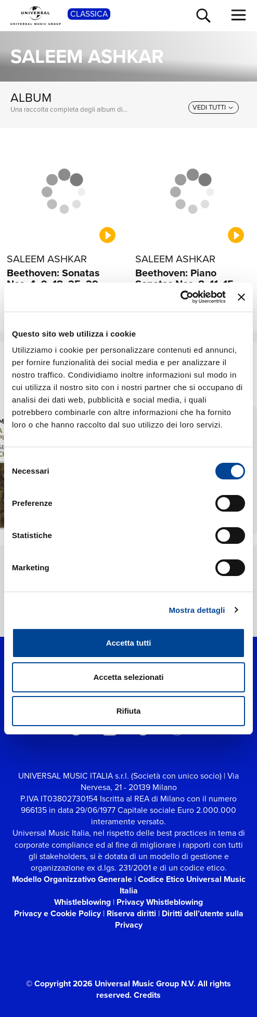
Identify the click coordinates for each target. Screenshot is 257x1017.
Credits (147, 995)
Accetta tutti (128, 642)
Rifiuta (129, 710)
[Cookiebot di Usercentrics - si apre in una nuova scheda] (180, 297)
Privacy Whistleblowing (160, 902)
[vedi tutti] (213, 107)
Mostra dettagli (197, 610)
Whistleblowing (82, 902)
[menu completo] (239, 15)
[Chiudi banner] (241, 297)
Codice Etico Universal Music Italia (183, 884)
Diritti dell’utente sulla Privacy (179, 919)
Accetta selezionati (128, 677)
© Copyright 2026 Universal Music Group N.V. (111, 983)
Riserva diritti (131, 913)
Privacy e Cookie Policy (57, 913)
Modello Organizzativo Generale (72, 879)
